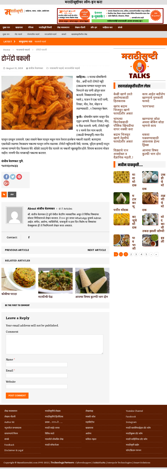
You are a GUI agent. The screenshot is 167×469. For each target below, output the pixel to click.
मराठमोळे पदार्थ (50, 34)
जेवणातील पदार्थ (33, 34)
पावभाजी (134, 243)
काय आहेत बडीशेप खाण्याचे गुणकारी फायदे (153, 97)
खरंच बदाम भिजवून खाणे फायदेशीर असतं (123, 109)
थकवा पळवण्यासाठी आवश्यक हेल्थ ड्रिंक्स (150, 139)
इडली (162, 239)
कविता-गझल (91, 439)
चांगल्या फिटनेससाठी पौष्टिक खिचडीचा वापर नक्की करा (124, 123)
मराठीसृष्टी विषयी (45, 27)
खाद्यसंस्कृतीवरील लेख (79, 34)
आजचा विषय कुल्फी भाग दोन (91, 297)
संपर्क (120, 27)
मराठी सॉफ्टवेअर (52, 444)
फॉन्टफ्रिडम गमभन (133, 450)
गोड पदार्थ (18, 34)
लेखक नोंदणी (80, 27)
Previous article (17, 250)
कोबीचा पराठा (9, 294)
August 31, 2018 (14, 68)
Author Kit (9, 422)
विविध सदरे (49, 433)
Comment (12, 331)
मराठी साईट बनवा (52, 427)
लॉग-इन (94, 27)
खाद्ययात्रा (19, 27)
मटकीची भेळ (45, 297)
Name (10, 359)
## (12, 194)
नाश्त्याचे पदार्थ (57, 68)
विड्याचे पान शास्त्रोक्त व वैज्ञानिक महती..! (123, 153)
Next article (97, 250)
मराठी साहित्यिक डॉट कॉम (136, 439)
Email (10, 370)
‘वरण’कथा (148, 106)
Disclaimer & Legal (13, 450)
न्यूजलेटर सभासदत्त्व (12, 427)
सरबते (64, 34)
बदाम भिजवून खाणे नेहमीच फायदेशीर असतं (123, 138)
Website (11, 381)
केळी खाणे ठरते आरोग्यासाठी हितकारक (123, 97)
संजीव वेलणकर (36, 68)
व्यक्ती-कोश (90, 416)
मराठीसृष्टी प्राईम (132, 444)
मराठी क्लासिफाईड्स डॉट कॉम (138, 427)
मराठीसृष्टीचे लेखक (53, 411)
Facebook (131, 416)
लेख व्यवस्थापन (63, 27)
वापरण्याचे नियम (11, 433)
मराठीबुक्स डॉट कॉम (134, 433)
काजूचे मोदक (134, 222)
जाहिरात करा (107, 27)
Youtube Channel (134, 411)
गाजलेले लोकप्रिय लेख (54, 439)
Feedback (9, 444)
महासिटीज (90, 422)
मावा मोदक (134, 179)
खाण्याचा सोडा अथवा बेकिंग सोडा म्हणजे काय (153, 122)
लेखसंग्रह (89, 411)
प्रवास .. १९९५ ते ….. (53, 422)
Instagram (131, 422)
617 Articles (65, 208)
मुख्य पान (6, 27)
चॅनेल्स (30, 27)
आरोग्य (88, 433)
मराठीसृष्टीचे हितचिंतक (54, 416)
